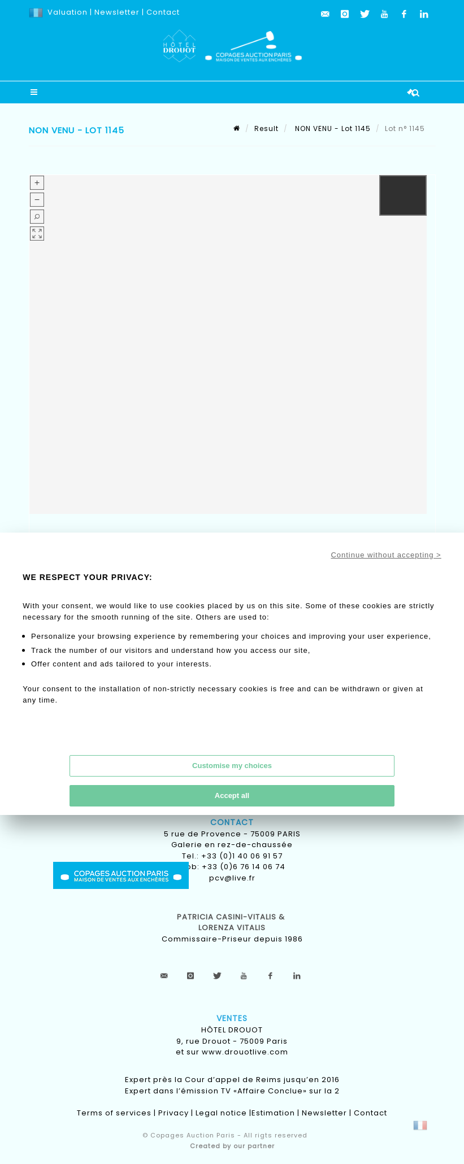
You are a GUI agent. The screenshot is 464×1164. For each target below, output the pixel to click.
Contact (163, 12)
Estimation (273, 1113)
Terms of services (114, 1113)
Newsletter (116, 12)
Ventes (232, 1018)
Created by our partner (232, 1145)
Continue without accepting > (386, 555)
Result (266, 128)
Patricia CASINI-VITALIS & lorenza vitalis (232, 923)
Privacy (173, 1113)
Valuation (67, 12)
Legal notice (221, 1113)
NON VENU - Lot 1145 (332, 128)
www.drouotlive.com (245, 1052)
